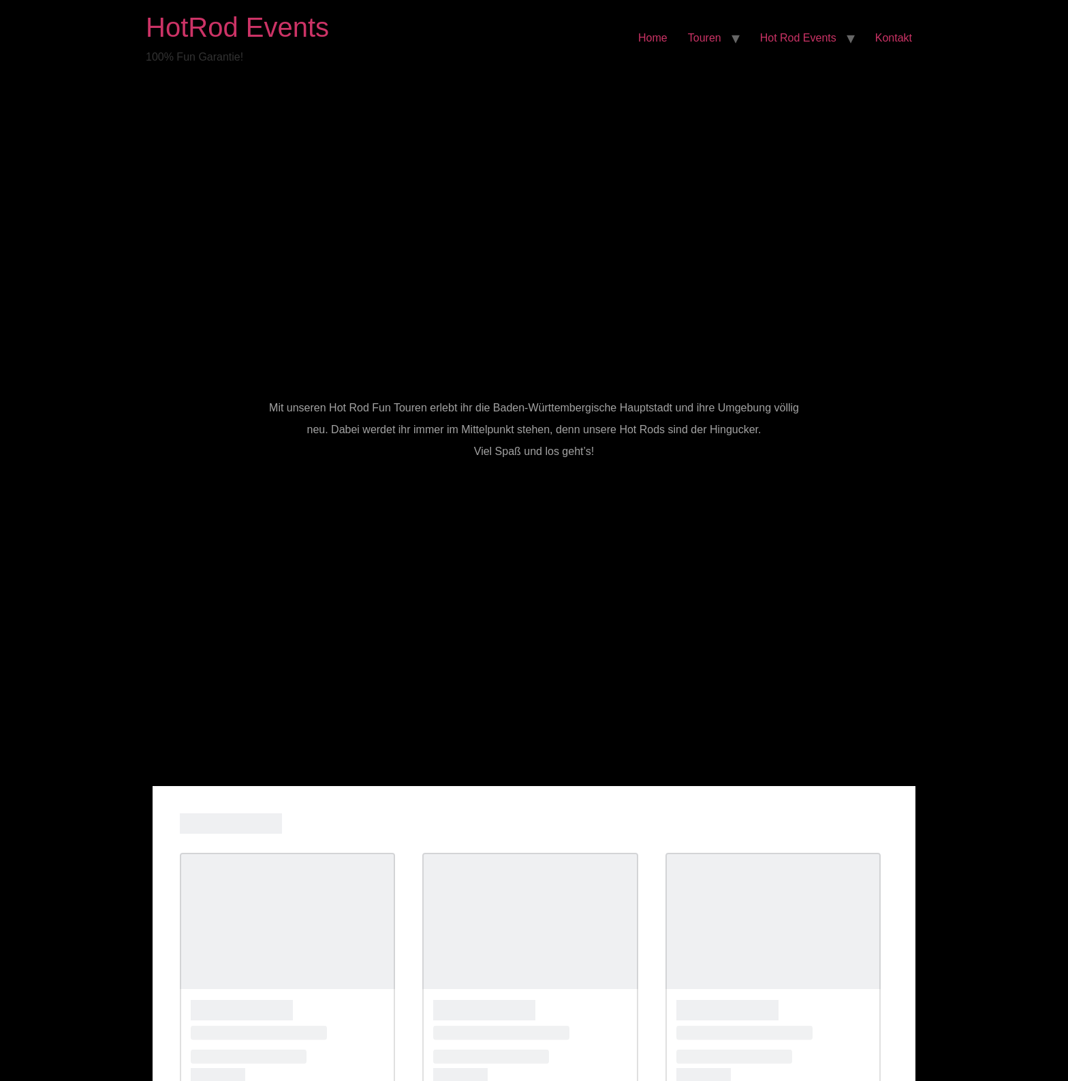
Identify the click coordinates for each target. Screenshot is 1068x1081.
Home (653, 38)
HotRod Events (237, 27)
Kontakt (893, 38)
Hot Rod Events (798, 38)
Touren (704, 38)
